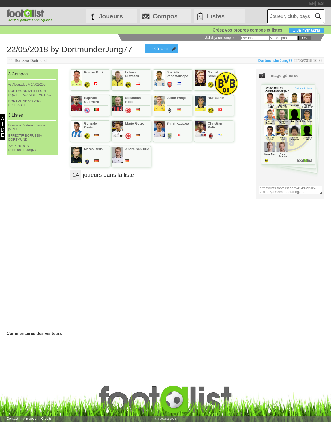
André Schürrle (137, 149)
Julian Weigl (176, 98)
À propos (29, 418)
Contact (12, 418)
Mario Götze (134, 123)
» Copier (159, 48)
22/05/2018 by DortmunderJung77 (22, 148)
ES (321, 3)
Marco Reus (93, 149)
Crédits (46, 418)
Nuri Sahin (216, 98)
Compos (165, 16)
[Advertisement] (32, 241)
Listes (216, 16)
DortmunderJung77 (275, 60)
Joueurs (111, 16)
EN (312, 3)
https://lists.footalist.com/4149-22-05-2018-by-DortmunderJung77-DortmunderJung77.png (290, 190)
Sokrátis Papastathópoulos (181, 74)
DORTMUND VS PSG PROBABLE (24, 103)
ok (304, 38)
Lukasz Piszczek (132, 74)
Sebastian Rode (133, 100)
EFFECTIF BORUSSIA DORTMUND (25, 137)
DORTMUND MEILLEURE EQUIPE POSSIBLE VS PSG (29, 93)
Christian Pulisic (215, 125)
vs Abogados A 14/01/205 (27, 84)
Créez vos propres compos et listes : (268, 30)
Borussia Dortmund (31, 60)
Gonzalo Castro (90, 125)
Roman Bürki (94, 72)
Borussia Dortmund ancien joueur (27, 127)
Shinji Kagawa (178, 123)
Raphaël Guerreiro (91, 100)
